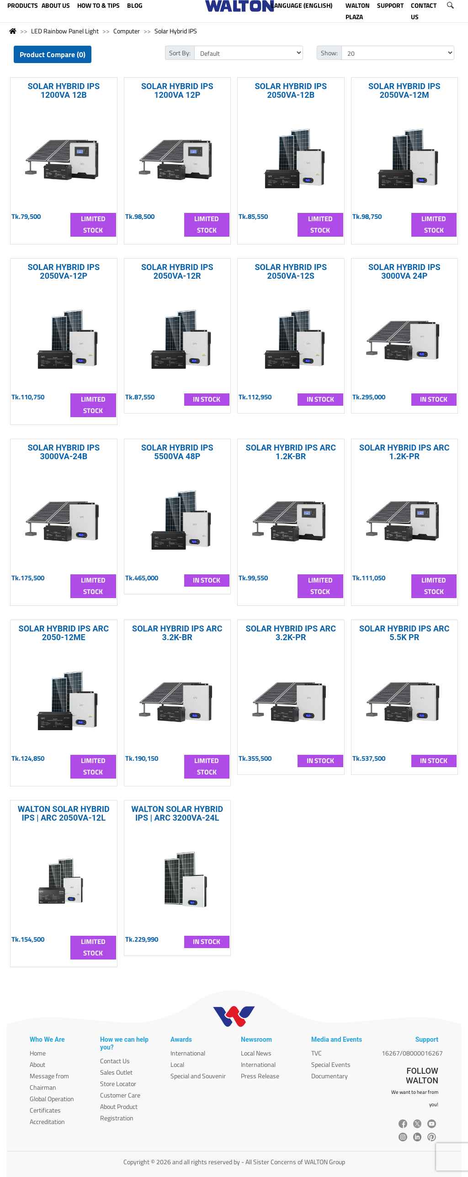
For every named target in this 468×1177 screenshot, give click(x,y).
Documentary (329, 1076)
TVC (316, 1053)
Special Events (331, 1064)
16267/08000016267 (412, 1053)
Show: (329, 53)
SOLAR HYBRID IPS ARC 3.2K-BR (177, 633)
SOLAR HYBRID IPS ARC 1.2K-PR (404, 452)
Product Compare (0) (52, 54)
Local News (256, 1053)
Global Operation (52, 1098)
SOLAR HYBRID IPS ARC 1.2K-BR (291, 452)
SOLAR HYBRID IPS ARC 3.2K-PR (291, 633)
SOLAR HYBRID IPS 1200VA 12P (177, 90)
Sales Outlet (116, 1072)
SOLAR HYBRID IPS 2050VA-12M (404, 90)
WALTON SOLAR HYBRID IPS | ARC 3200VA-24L (177, 813)
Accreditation (47, 1121)
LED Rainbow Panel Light (65, 31)
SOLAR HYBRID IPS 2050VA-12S (291, 271)
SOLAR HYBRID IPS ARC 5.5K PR (404, 633)
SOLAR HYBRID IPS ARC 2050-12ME (64, 633)
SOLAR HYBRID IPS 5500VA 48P (177, 452)
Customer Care (120, 1095)
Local (177, 1064)
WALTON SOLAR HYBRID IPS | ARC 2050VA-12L (64, 813)
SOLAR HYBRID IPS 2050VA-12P (63, 271)
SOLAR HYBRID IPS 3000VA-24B (63, 452)
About (37, 1064)
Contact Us (115, 1061)
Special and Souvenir (198, 1076)
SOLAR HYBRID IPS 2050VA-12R (177, 271)
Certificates (45, 1110)
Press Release (260, 1076)
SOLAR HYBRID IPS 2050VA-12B (291, 90)
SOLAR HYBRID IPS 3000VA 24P (404, 271)
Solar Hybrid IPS (175, 31)
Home (38, 1053)
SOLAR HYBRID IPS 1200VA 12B (63, 90)
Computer (126, 31)
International (187, 1053)
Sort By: (180, 53)
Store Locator (118, 1083)
